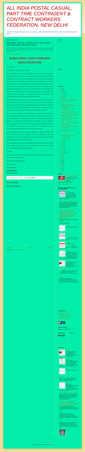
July (62, 144)
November (63, 150)
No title (62, 102)
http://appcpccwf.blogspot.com (65, 316)
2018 (61, 164)
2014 (61, 156)
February (63, 94)
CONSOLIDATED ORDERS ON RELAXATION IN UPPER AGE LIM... (69, 113)
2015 (61, 158)
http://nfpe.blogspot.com (64, 318)
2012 (61, 90)
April (62, 98)
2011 (61, 88)
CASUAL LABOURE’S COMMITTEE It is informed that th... (69, 124)
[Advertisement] (30, 234)
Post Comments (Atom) (18, 249)
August (62, 146)
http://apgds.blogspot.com (64, 314)
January (62, 92)
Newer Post (9, 247)
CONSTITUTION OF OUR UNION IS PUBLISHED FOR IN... (68, 136)
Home (30, 247)
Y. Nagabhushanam (71, 176)
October (62, 148)
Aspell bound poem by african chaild (68, 121)
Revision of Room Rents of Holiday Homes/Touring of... (68, 109)
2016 (61, 160)
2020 (61, 168)
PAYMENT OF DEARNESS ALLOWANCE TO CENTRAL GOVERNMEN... (67, 106)
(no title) (67, 191)
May (62, 140)
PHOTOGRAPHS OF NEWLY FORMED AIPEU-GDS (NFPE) (69, 119)
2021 (61, 170)
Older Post (50, 247)
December (63, 152)
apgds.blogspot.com (63, 313)
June (62, 142)
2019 (61, 166)
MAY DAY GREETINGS (65, 138)
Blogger (50, 444)
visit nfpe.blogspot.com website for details (68, 201)
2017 (61, 162)
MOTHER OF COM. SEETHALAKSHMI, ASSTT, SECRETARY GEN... (69, 100)
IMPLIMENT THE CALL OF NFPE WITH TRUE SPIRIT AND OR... (69, 116)
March (62, 96)
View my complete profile (63, 184)
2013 (61, 154)
